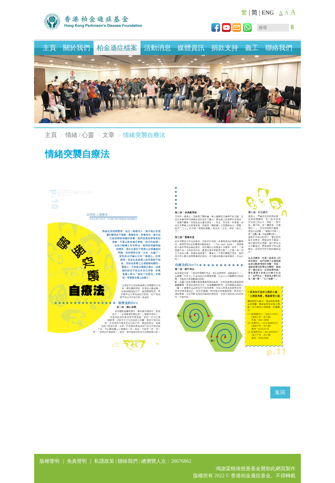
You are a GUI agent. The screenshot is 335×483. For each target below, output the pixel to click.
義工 (252, 47)
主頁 (49, 47)
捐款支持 (224, 47)
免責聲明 (77, 461)
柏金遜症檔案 (117, 47)
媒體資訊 (190, 47)
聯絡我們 (278, 47)
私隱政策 (104, 461)
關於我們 (76, 47)
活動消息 (157, 47)
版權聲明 (49, 461)
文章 (108, 135)
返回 (280, 392)
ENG (268, 12)
